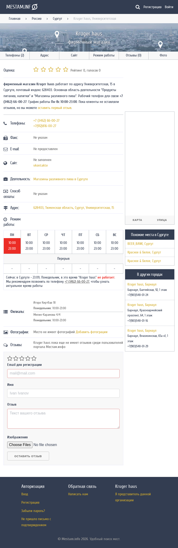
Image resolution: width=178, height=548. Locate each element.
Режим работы (103, 55)
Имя (10, 385)
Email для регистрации (24, 365)
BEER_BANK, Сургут (140, 244)
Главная (14, 18)
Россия (36, 18)
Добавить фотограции (92, 332)
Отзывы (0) (133, 55)
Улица (162, 220)
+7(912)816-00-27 (44, 126)
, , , (73, 208)
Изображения (17, 437)
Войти (169, 7)
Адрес (44, 55)
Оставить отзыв (28, 456)
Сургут (57, 18)
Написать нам (78, 494)
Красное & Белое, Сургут (144, 252)
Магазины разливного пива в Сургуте (60, 179)
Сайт (74, 55)
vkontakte (40, 165)
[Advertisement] (151, 86)
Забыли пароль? (33, 511)
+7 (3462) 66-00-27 (46, 120)
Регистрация (152, 7)
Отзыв (11, 404)
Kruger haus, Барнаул (141, 284)
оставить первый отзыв (54, 108)
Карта (137, 220)
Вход (24, 494)
